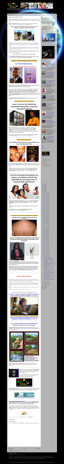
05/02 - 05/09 (46, 238)
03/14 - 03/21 (46, 247)
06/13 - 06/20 (46, 230)
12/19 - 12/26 (46, 194)
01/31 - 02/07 (46, 255)
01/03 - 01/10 (46, 284)
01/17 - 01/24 (46, 281)
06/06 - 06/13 (46, 231)
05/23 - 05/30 (46, 234)
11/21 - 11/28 (46, 199)
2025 (44, 186)
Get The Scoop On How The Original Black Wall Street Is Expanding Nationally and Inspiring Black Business (50, 73)
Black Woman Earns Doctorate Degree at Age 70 (50, 89)
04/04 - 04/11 (46, 243)
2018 (44, 288)
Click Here (17, 24)
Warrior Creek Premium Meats (31, 43)
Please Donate (31, 19)
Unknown (44, 162)
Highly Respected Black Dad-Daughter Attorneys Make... (49, 264)
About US (47, 12)
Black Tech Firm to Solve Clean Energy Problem (48, 274)
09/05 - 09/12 (46, 214)
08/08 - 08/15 (46, 219)
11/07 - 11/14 (46, 202)
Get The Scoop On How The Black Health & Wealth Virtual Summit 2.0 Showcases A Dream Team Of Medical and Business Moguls (50, 82)
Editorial (14, 12)
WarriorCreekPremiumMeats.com (25, 289)
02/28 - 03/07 (46, 250)
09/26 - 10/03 (46, 210)
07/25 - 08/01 (46, 222)
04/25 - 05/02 (46, 239)
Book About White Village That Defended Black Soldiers (50, 130)
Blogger (52, 462)
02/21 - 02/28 (46, 251)
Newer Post (11, 448)
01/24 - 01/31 (46, 256)
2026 (44, 185)
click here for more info (21, 135)
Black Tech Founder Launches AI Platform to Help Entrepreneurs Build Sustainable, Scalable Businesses (50, 105)
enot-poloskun (45, 462)
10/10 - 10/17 (46, 207)
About (43, 147)
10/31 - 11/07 (46, 203)
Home (10, 12)
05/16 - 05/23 (46, 235)
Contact (51, 12)
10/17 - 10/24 (46, 206)
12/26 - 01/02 (46, 193)
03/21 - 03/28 (46, 246)
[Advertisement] (53, 175)
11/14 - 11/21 (46, 201)
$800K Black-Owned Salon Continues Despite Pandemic (49, 276)
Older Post (37, 448)
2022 (44, 190)
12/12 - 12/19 (46, 195)
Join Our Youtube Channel (21, 12)
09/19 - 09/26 (46, 211)
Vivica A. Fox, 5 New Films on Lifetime (49, 272)
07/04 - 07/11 (46, 226)
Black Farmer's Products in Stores (49, 277)
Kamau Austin (45, 161)
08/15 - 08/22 (46, 218)
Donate (34, 12)
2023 (44, 189)
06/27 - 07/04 (46, 227)
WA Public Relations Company (47, 165)
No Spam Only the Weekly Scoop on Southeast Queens (24, 398)
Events (38, 12)
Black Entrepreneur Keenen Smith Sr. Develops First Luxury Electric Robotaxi (50, 96)
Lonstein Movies (30, 376)
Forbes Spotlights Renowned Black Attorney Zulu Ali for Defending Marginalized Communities (50, 137)
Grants (42, 12)
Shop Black (29, 12)
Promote (31, 24)
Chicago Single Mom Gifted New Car (49, 262)
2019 (44, 287)
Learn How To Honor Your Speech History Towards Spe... (49, 270)
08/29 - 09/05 (46, 215)
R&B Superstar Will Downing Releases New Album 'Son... (48, 258)
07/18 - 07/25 (46, 223)
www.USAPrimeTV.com (14, 210)
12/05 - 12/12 (46, 197)
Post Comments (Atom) (16, 450)
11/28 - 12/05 (46, 198)
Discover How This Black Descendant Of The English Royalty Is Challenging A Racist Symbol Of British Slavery (50, 65)
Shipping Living (30, 135)
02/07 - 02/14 (46, 254)
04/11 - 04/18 (46, 242)
